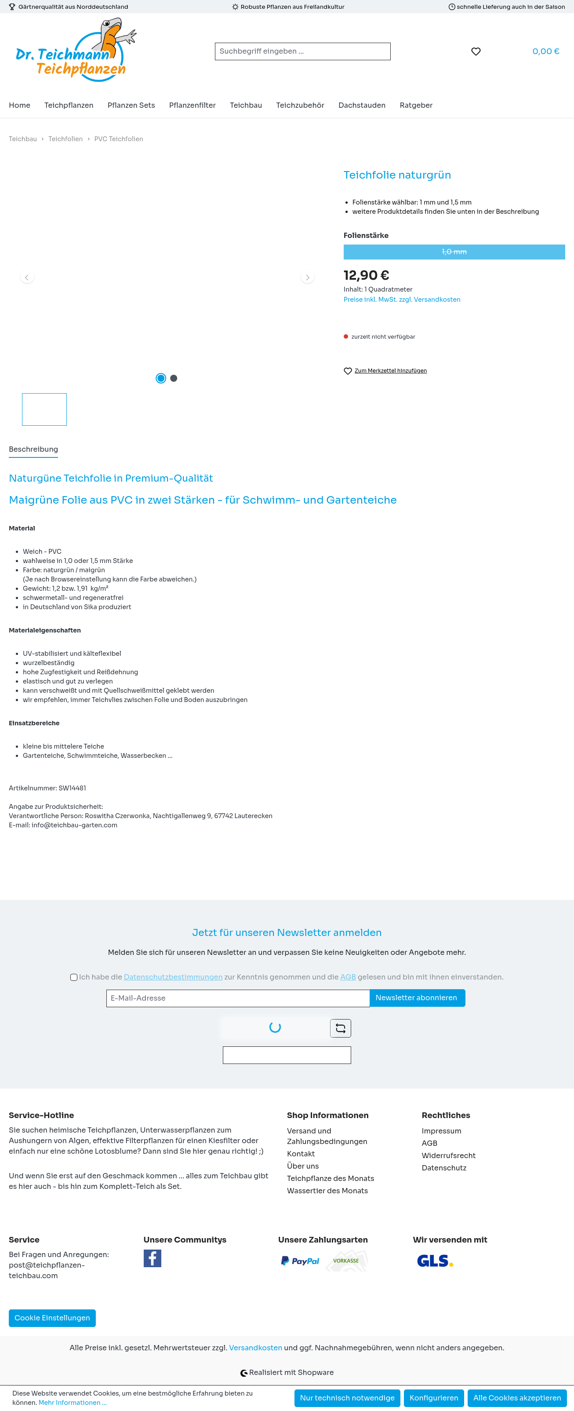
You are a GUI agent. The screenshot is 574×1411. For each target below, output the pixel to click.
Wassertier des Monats (327, 1190)
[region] (167, 296)
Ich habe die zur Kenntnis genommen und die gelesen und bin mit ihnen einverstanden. (291, 977)
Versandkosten (255, 1348)
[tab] (33, 450)
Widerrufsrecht (449, 1155)
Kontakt (301, 1154)
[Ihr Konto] (498, 51)
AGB (348, 977)
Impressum (441, 1131)
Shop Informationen (328, 1115)
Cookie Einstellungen (52, 1318)
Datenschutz (444, 1168)
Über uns (303, 1166)
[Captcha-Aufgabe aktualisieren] (340, 1028)
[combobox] (292, 51)
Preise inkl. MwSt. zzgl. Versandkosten (402, 299)
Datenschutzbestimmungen (173, 977)
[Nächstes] (308, 276)
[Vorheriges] (27, 276)
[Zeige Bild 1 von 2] (160, 378)
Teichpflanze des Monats (330, 1178)
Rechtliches (446, 1115)
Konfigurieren (434, 1398)
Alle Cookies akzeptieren (517, 1398)
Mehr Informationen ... (73, 1403)
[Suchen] (380, 51)
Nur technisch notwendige (347, 1398)
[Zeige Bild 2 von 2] (173, 378)
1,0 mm (503, 253)
